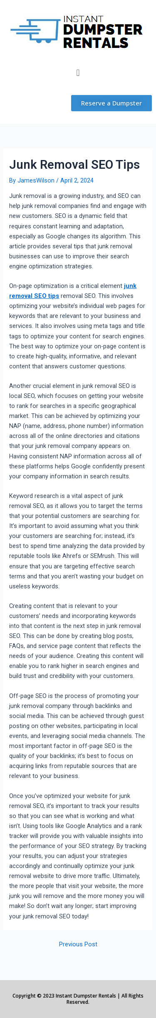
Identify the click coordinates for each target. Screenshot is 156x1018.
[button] (78, 72)
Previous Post (78, 944)
